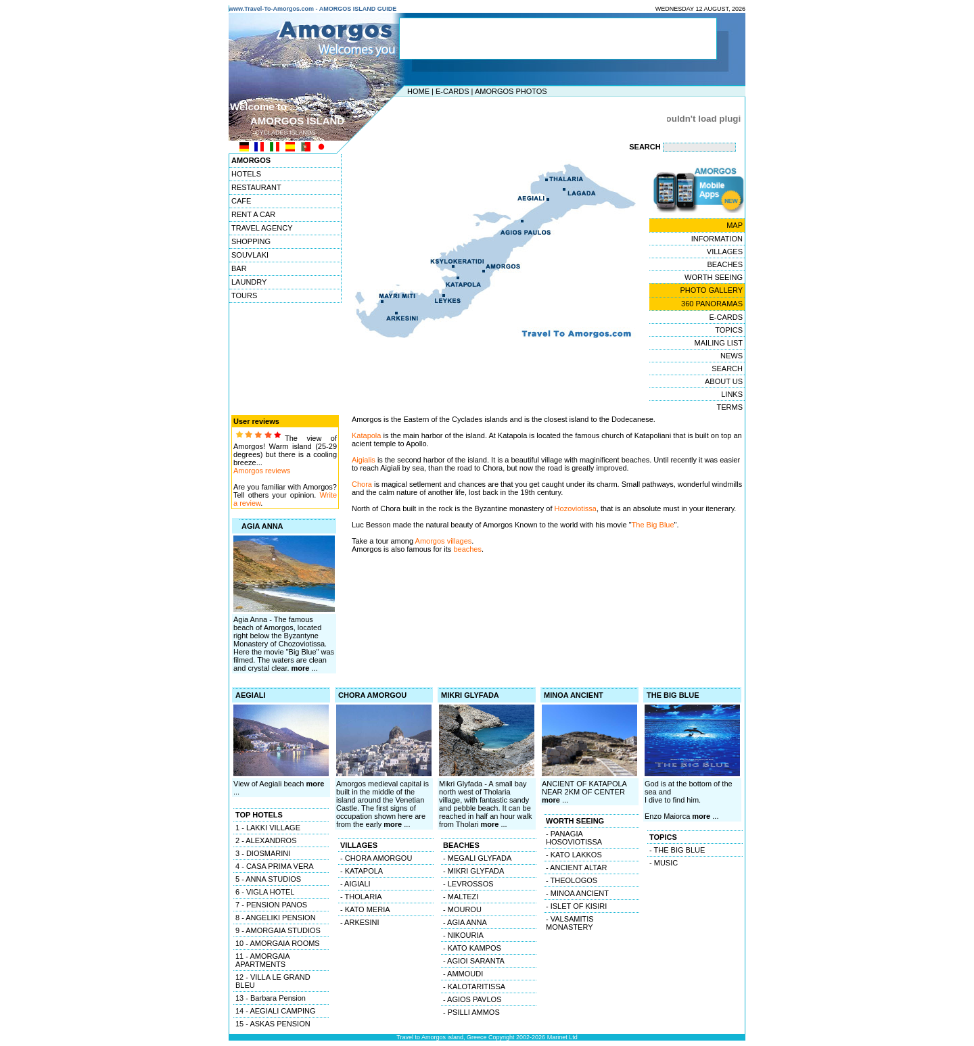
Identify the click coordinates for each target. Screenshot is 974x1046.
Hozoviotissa (576, 508)
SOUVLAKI (250, 255)
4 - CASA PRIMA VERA (274, 866)
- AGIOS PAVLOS (472, 999)
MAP (734, 225)
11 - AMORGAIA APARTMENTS (262, 960)
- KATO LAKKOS (574, 855)
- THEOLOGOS (571, 880)
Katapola (366, 435)
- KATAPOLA (361, 871)
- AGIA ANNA (465, 922)
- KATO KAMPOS (472, 948)
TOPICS (729, 330)
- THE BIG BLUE (677, 850)
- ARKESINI (359, 922)
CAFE (241, 201)
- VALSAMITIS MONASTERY (570, 923)
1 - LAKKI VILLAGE (267, 828)
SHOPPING (251, 241)
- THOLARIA (361, 897)
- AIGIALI (355, 884)
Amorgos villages (442, 541)
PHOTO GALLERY (711, 290)
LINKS (732, 394)
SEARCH (727, 368)
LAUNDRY (248, 282)
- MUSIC (663, 863)
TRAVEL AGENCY (261, 228)
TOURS (244, 295)
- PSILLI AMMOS (471, 1012)
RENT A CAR (253, 214)
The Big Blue (653, 525)
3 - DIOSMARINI (262, 853)
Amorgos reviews (261, 471)
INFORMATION (717, 239)
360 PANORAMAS (712, 304)
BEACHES (725, 264)
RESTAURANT (256, 187)
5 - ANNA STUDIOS (268, 879)
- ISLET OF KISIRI (576, 906)
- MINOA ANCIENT (577, 893)
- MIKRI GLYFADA (473, 871)
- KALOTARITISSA (474, 986)
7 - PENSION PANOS (271, 905)
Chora (362, 484)
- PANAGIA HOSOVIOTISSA (574, 838)
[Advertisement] (483, 118)
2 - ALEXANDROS (265, 840)
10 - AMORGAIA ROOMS (277, 943)
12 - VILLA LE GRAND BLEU (272, 981)
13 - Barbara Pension (270, 998)
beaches (467, 549)
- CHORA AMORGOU (376, 858)
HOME (418, 91)
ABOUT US (724, 381)
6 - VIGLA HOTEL (264, 892)
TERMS (730, 407)
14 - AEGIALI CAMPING (275, 1011)
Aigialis (363, 460)
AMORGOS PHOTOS (511, 91)
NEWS (731, 356)
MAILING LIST (718, 343)
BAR (239, 268)
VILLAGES (725, 251)
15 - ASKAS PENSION (272, 1024)
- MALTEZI (460, 897)
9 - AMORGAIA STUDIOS (278, 930)
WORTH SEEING (714, 277)
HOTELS (246, 174)
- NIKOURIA (463, 935)
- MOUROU (462, 909)
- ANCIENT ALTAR (576, 867)
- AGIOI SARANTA (474, 961)
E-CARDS (452, 91)
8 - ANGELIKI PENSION (275, 917)
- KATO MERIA (365, 909)
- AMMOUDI (463, 974)
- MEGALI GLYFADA (477, 858)
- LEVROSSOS (468, 884)
